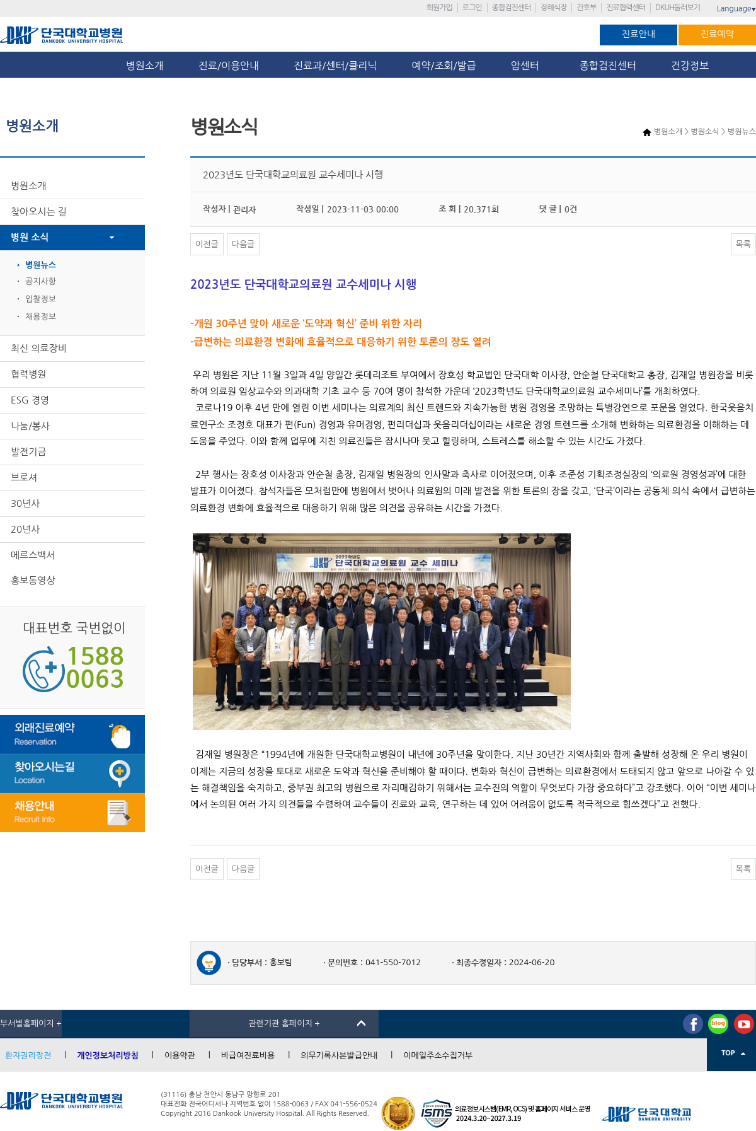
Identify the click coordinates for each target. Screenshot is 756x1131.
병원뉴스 (40, 265)
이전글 (207, 244)
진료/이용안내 (228, 66)
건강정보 (690, 66)
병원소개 (145, 66)
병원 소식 (30, 237)
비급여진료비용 (248, 1056)
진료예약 (717, 34)
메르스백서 (33, 555)
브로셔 (24, 477)
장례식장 (553, 7)
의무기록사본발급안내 (339, 1056)
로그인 (472, 7)
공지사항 (40, 281)
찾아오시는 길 (39, 211)
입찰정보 (40, 299)
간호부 (586, 7)
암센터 (528, 66)
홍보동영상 (33, 580)
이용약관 (179, 1056)
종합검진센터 (511, 7)
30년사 (25, 503)
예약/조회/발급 (443, 66)
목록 (743, 244)
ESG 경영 (30, 400)
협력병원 (28, 374)
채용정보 (40, 317)
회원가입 (439, 7)
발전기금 (28, 451)
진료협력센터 (625, 7)
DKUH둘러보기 (677, 7)
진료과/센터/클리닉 (335, 66)
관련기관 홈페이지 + (284, 1023)
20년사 (25, 529)
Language (736, 9)
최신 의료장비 (39, 348)
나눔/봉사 (30, 426)
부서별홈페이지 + (31, 1023)
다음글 (243, 244)
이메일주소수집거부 (437, 1056)
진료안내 (638, 34)
